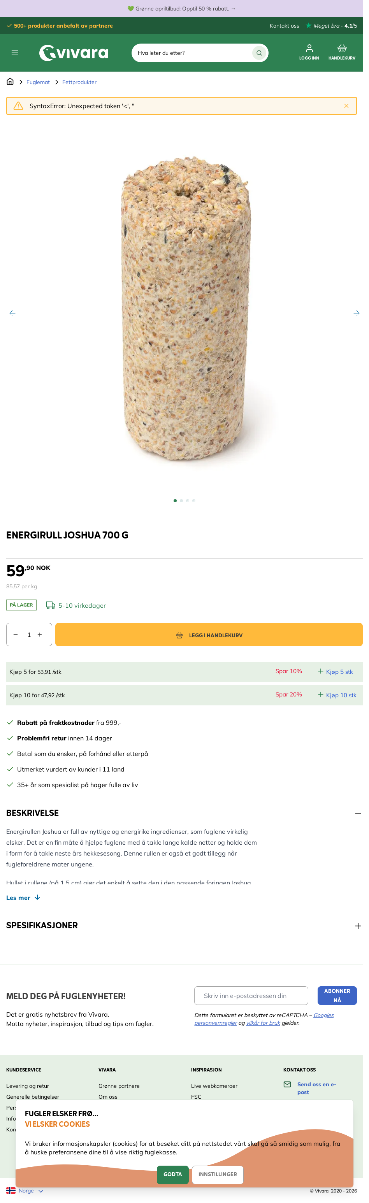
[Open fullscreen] (184, 307)
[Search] (259, 53)
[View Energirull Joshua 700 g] (175, 500)
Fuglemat (38, 82)
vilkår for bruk (263, 1022)
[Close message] (346, 105)
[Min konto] (309, 53)
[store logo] (73, 52)
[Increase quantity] (44, 634)
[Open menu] (14, 52)
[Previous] (12, 313)
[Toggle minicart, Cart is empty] (342, 53)
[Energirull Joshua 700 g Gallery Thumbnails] (184, 500)
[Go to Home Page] (10, 82)
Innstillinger (218, 1175)
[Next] (356, 313)
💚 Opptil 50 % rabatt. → (181, 8)
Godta (172, 1175)
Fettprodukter (79, 82)
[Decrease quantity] (12, 634)
